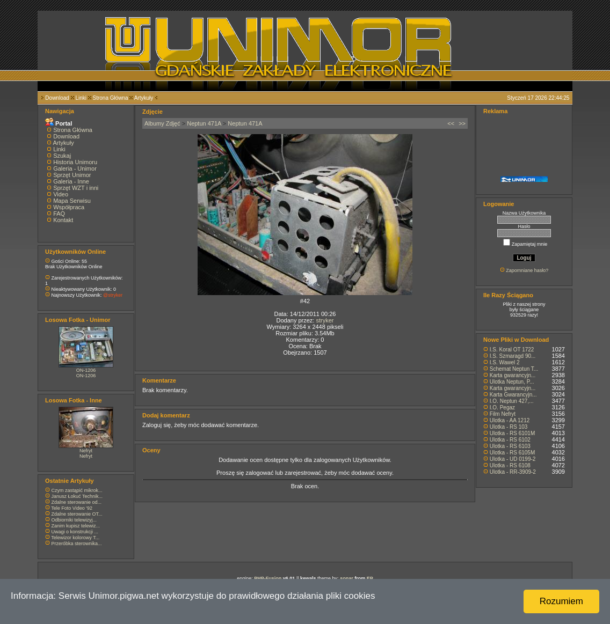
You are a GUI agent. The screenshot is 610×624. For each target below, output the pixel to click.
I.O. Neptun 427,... (512, 401)
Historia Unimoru (75, 162)
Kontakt (63, 220)
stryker (324, 320)
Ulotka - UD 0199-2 (513, 459)
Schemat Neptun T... (514, 369)
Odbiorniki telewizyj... (74, 520)
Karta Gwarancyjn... (513, 395)
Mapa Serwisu (72, 200)
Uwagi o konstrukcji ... (75, 531)
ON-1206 (86, 370)
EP (370, 578)
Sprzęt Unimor (72, 175)
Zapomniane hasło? (527, 270)
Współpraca (68, 207)
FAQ (59, 213)
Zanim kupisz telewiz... (76, 525)
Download (57, 98)
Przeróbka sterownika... (77, 543)
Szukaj (62, 155)
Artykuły (144, 98)
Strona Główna (110, 98)
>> (462, 123)
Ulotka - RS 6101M (512, 433)
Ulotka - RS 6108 (510, 465)
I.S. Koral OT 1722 (512, 350)
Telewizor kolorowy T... (75, 537)
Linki (80, 98)
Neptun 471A (204, 123)
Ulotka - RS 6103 (510, 446)
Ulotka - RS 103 (509, 427)
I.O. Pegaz (502, 407)
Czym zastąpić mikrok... (77, 490)
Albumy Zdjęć (162, 123)
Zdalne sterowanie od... (77, 502)
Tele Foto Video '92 (71, 508)
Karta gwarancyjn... (513, 375)
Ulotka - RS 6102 (510, 440)
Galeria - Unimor (75, 168)
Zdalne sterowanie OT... (77, 514)
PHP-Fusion (267, 578)
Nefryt (85, 450)
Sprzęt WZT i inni (75, 188)
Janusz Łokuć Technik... (77, 496)
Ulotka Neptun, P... (512, 382)
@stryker (112, 295)
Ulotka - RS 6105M (512, 453)
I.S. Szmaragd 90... (513, 356)
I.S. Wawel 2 (505, 362)
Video (60, 194)
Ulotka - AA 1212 (510, 420)
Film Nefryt (502, 414)
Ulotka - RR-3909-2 (513, 472)
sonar (346, 578)
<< (450, 123)
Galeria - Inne (71, 181)
